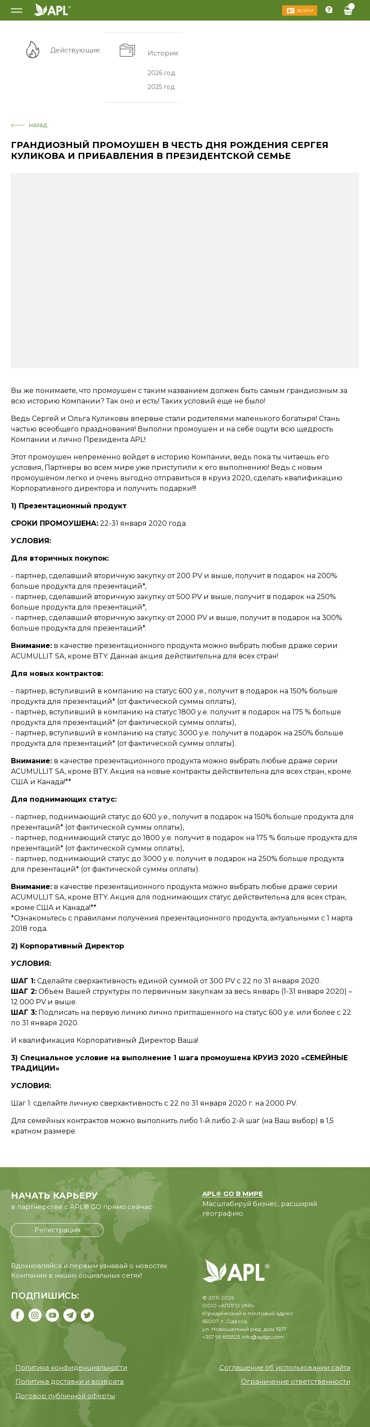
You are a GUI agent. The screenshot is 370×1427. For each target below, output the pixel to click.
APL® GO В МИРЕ (232, 1193)
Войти (305, 11)
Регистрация (57, 1230)
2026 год (161, 72)
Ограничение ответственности (295, 1381)
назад (29, 125)
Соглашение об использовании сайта (284, 1367)
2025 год (161, 87)
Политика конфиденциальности (71, 1367)
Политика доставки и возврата (69, 1381)
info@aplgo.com (263, 1337)
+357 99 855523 (221, 1337)
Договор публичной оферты (65, 1396)
